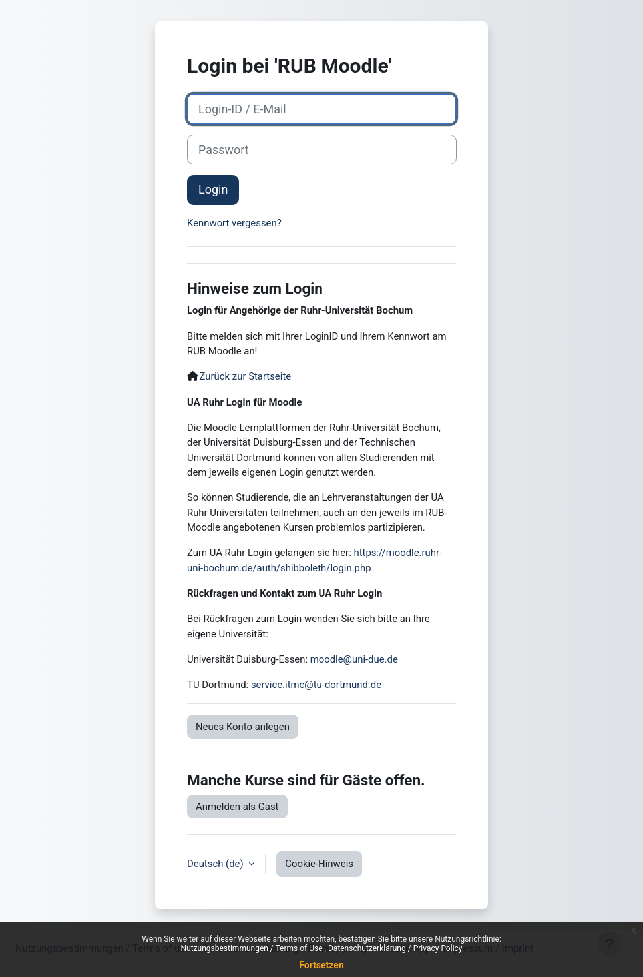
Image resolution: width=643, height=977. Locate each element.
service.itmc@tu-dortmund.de (316, 685)
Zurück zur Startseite (246, 376)
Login (213, 189)
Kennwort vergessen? (234, 223)
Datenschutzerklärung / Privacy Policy (395, 948)
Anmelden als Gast (237, 807)
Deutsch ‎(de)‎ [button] (216, 864)
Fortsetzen (321, 965)
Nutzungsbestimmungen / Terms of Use (252, 948)
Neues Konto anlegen (243, 727)
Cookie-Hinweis (319, 864)
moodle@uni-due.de (354, 659)
